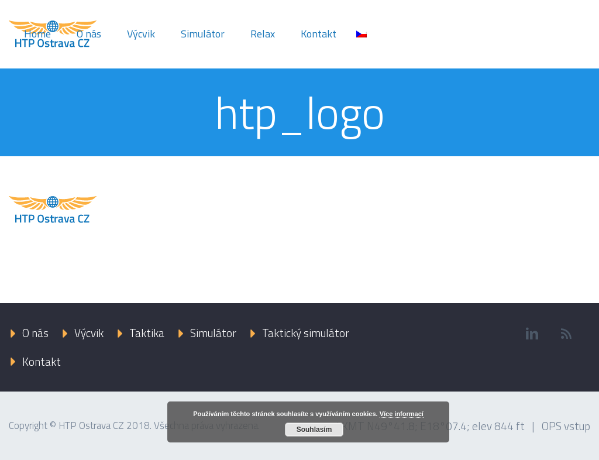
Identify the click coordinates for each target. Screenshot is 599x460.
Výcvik (141, 34)
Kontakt (318, 34)
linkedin (532, 333)
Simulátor (203, 34)
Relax (262, 34)
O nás (89, 34)
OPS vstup (566, 425)
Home (37, 34)
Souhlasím (314, 429)
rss (567, 333)
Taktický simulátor (305, 332)
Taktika (146, 332)
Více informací (402, 413)
